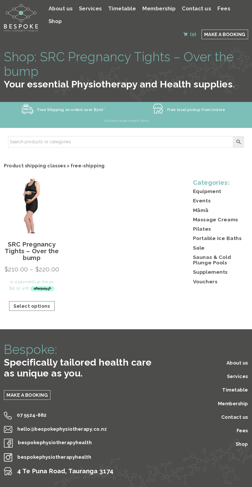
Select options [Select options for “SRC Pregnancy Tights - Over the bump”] (32, 298)
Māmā (200, 202)
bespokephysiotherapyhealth (56, 436)
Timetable (134, 8)
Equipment (206, 184)
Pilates (201, 220)
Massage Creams (213, 211)
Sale (198, 238)
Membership (167, 8)
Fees (224, 8)
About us (78, 8)
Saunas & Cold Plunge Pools (220, 249)
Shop (242, 8)
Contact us (200, 8)
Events (201, 193)
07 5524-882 (29, 408)
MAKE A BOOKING (225, 21)
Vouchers (204, 270)
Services (104, 8)
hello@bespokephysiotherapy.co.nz (65, 422)
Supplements (209, 261)
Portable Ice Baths (216, 229)
